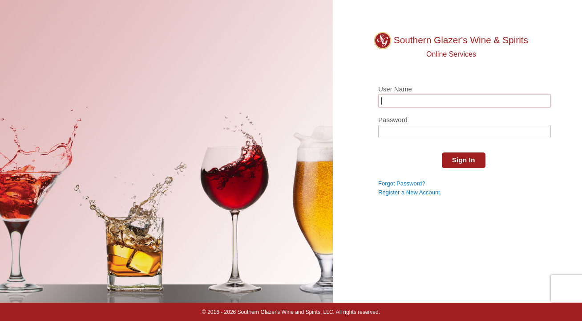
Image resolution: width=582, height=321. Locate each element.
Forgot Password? (401, 183)
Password (393, 119)
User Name (395, 89)
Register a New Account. (409, 192)
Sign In (463, 160)
